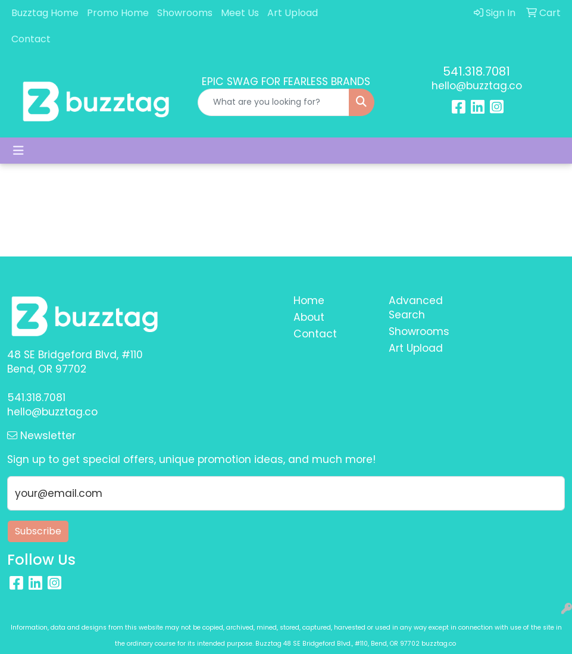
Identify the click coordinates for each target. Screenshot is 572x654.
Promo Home (118, 13)
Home (308, 300)
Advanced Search (416, 307)
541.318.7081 (476, 71)
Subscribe (38, 531)
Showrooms (184, 13)
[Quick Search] (273, 102)
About (308, 317)
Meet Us (240, 13)
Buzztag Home (45, 13)
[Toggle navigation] (18, 150)
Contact (31, 39)
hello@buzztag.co (477, 86)
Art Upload (292, 13)
